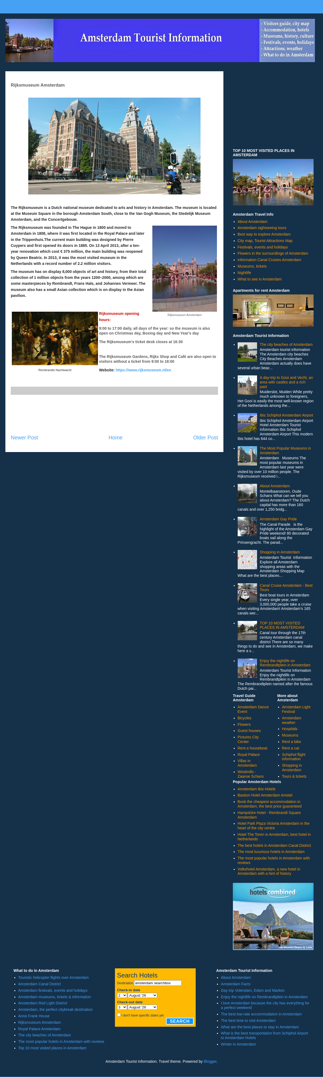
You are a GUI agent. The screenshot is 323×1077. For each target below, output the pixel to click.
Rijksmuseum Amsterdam (39, 1022)
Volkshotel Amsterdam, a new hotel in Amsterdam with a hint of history (269, 871)
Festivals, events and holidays (263, 247)
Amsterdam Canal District (39, 984)
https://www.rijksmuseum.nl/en (143, 370)
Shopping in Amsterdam (280, 552)
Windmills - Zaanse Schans (251, 774)
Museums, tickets (252, 266)
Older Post (205, 437)
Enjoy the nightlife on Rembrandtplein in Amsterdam (285, 663)
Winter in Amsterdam (238, 1044)
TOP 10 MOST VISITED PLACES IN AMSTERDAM (282, 625)
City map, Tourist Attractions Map (265, 241)
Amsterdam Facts (236, 984)
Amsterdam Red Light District (42, 1003)
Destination (125, 983)
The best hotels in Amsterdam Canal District (274, 845)
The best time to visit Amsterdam (248, 1020)
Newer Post (24, 437)
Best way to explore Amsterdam (264, 234)
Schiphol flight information (294, 756)
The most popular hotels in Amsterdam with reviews (61, 1041)
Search (180, 1021)
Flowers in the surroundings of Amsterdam (273, 253)
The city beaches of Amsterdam (286, 344)
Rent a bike (291, 742)
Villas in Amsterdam (247, 763)
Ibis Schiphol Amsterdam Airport (286, 415)
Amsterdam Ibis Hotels (257, 789)
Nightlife (244, 273)
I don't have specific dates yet (142, 1015)
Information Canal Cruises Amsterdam (269, 260)
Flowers (244, 724)
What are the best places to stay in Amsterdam (260, 1027)
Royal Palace (249, 754)
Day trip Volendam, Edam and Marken (253, 990)
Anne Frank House (34, 1016)
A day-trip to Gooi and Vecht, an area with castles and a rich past (286, 382)
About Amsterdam (253, 221)
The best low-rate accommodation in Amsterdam (261, 1014)
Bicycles (244, 718)
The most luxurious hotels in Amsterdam (271, 851)
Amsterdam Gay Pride (278, 519)
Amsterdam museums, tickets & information (54, 997)
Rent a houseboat (253, 748)
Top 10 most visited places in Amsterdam (52, 1048)
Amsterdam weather (291, 720)
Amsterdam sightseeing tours (262, 228)
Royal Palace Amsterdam (39, 1029)
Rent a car (291, 748)
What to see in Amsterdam (260, 279)
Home (115, 437)
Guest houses (249, 730)
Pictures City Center (248, 739)
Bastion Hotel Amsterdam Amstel (265, 795)
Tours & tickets (294, 776)
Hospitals (290, 729)
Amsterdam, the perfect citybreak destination (55, 1009)
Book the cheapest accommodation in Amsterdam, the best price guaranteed (270, 803)
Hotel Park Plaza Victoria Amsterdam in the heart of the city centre (274, 825)
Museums (290, 735)
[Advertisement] (114, 414)
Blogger (210, 1061)
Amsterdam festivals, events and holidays (53, 990)
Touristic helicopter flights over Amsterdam (53, 977)
